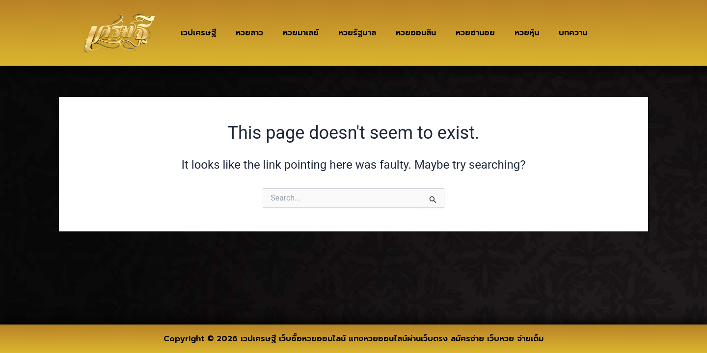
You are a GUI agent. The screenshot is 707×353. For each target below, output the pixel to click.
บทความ (573, 33)
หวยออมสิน (416, 33)
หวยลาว (249, 33)
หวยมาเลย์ (301, 33)
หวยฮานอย (475, 33)
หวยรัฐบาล (357, 33)
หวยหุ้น (527, 33)
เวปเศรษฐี (198, 33)
